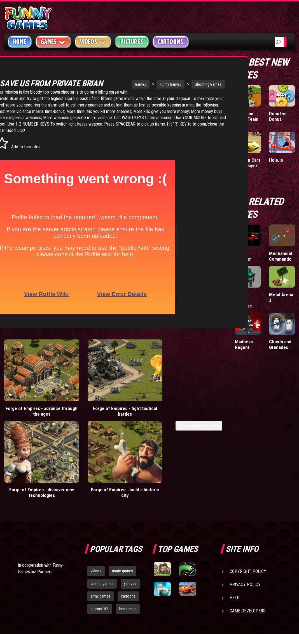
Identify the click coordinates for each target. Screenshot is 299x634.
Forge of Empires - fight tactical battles (83, 403)
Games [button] (53, 42)
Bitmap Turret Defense (243, 300)
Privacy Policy (245, 505)
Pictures (131, 42)
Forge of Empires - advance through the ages (27, 406)
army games (100, 517)
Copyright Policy (248, 492)
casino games (102, 504)
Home (19, 42)
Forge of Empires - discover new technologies (138, 406)
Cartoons (170, 42)
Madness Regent (244, 344)
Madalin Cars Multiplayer (247, 162)
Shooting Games (182, 84)
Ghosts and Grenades (280, 344)
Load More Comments (199, 418)
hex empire (128, 529)
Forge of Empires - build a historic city (194, 403)
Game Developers (248, 531)
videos (96, 492)
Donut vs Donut (277, 116)
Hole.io (276, 160)
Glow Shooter (243, 256)
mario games (122, 492)
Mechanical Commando (280, 256)
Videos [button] (93, 42)
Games (115, 84)
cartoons (128, 517)
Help (235, 518)
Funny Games (145, 84)
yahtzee (130, 504)
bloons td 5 (100, 529)
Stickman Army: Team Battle (246, 119)
